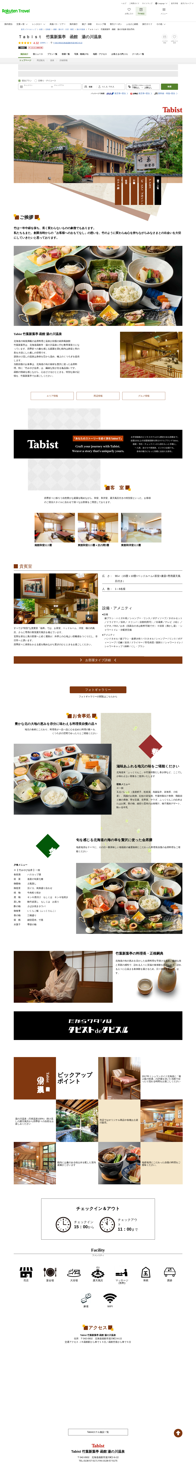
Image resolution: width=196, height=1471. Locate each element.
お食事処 (134, 179)
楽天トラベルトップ (28, 29)
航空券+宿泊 (116, 93)
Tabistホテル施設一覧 (98, 1432)
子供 (110, 87)
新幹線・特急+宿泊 (164, 93)
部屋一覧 (66, 54)
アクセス (150, 183)
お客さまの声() (119, 54)
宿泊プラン (27, 81)
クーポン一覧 (138, 54)
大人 (104, 87)
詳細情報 (64, 60)
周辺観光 (41, 60)
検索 (169, 87)
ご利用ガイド (134, 3)
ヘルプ (123, 3)
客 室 (126, 179)
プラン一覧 (52, 54)
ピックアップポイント (142, 190)
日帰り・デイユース (47, 81)
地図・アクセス (100, 54)
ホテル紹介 (118, 181)
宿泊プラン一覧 (158, 181)
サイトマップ (147, 3)
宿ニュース (38, 54)
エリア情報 (52, 396)
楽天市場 (174, 3)
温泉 (52, 60)
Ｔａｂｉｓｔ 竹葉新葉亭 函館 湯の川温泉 (60, 37)
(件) (44, 43)
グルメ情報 (144, 396)
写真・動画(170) (81, 54)
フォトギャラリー (98, 690)
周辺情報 (97, 396)
